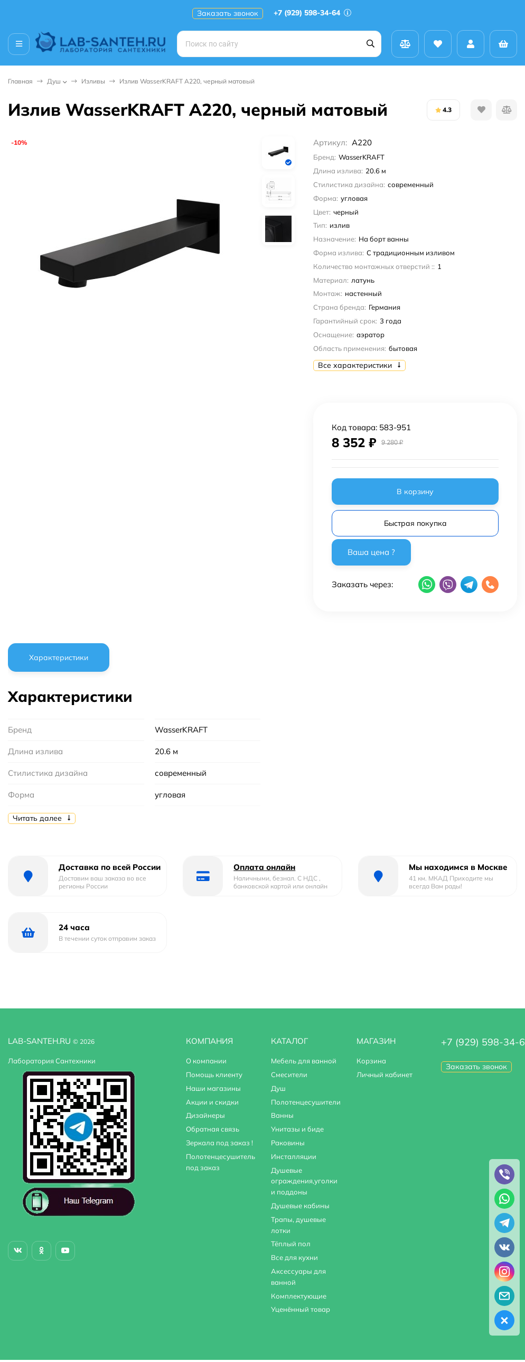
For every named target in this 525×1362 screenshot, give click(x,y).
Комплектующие (298, 1296)
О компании (206, 1061)
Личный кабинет (384, 1074)
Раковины (288, 1142)
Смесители (289, 1074)
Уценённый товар (300, 1309)
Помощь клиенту (214, 1074)
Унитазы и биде (297, 1129)
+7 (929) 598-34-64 (312, 12)
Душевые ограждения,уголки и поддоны (304, 1181)
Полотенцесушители (306, 1102)
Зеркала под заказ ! (219, 1142)
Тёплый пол (291, 1243)
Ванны (282, 1115)
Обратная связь (212, 1129)
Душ (54, 81)
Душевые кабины (300, 1205)
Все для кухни (294, 1257)
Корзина (371, 1061)
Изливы (93, 81)
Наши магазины (213, 1088)
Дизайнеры (205, 1115)
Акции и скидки (212, 1102)
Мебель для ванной (303, 1061)
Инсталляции (293, 1156)
